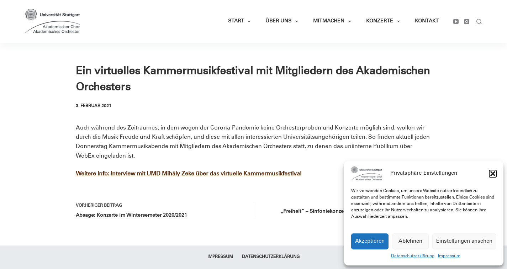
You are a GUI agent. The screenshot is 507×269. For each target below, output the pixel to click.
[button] (492, 173)
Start (241, 21)
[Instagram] (466, 21)
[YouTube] (456, 21)
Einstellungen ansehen (464, 241)
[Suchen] (479, 21)
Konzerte (384, 21)
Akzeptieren (370, 241)
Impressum (449, 256)
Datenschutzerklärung (412, 256)
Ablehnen (410, 241)
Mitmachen (333, 21)
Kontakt (427, 21)
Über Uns (283, 21)
